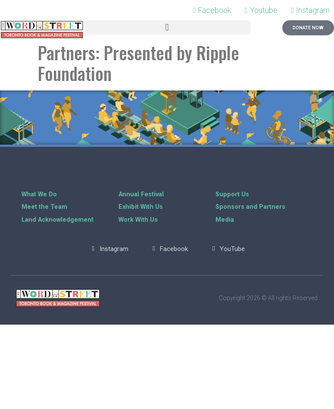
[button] (167, 27)
